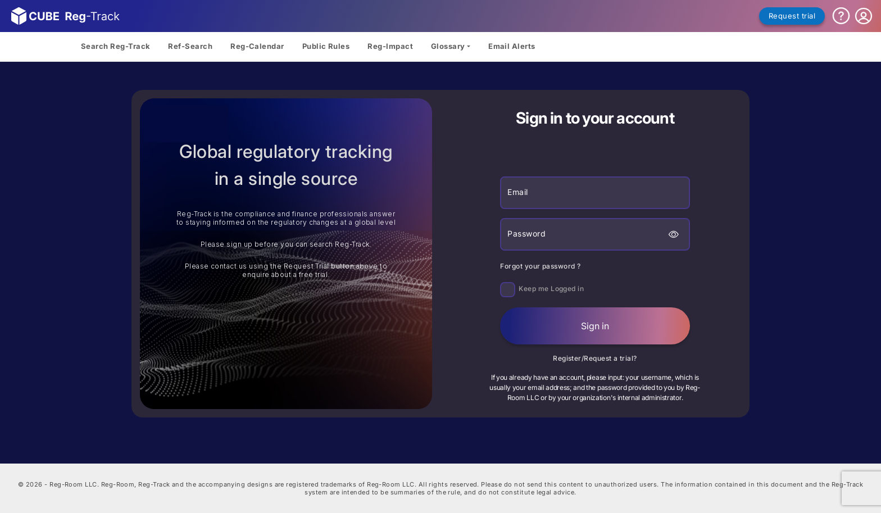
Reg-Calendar (257, 46)
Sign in (595, 326)
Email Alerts (511, 46)
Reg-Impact (390, 46)
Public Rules (326, 46)
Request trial (792, 15)
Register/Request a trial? (595, 358)
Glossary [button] (448, 46)
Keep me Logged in (551, 288)
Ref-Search (190, 46)
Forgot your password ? (540, 266)
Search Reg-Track (115, 46)
